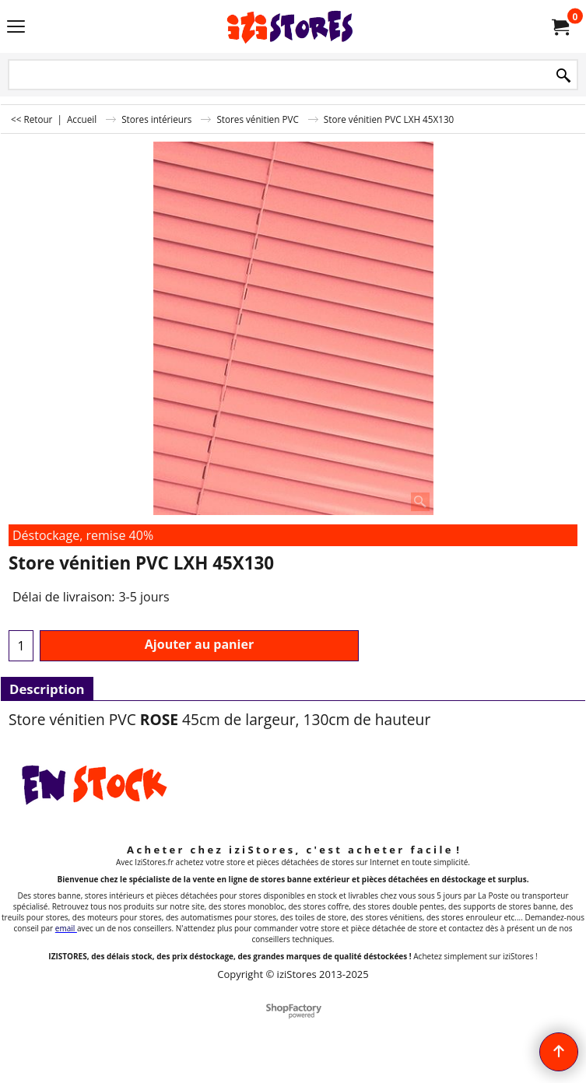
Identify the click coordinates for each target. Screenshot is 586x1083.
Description (47, 689)
